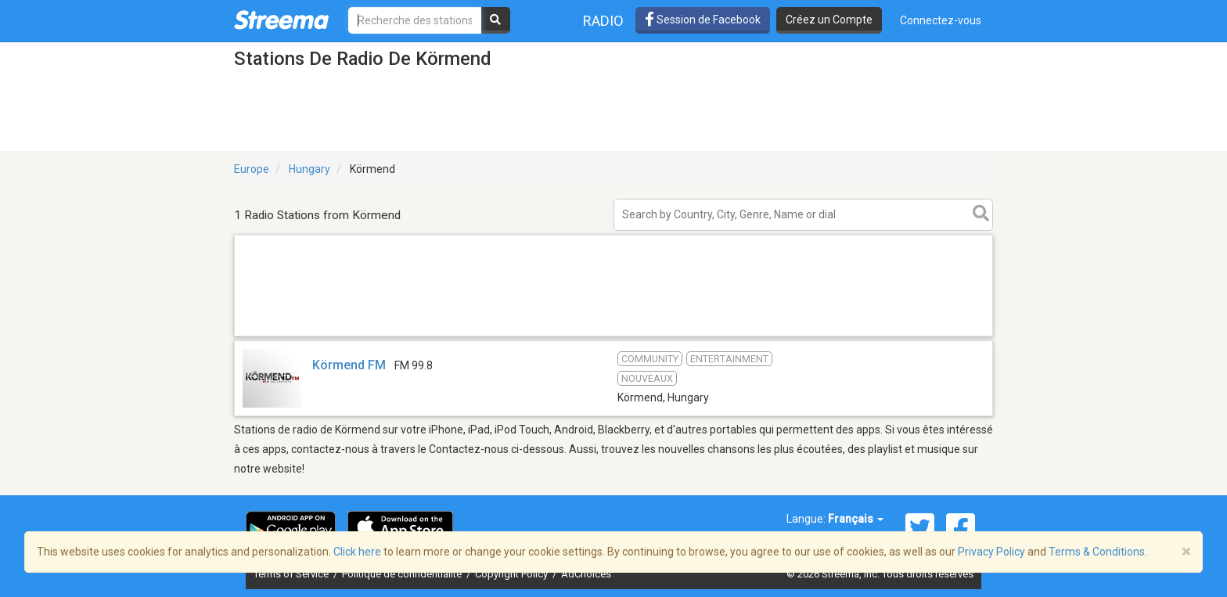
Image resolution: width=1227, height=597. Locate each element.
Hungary (309, 169)
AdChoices (586, 574)
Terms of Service (292, 574)
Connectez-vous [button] (940, 20)
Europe (251, 169)
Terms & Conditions (1097, 551)
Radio (603, 21)
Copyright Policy (512, 574)
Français (855, 518)
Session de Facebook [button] (703, 19)
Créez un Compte (829, 19)
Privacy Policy (991, 551)
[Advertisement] (613, 335)
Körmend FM (349, 365)
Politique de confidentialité (403, 574)
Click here (357, 551)
